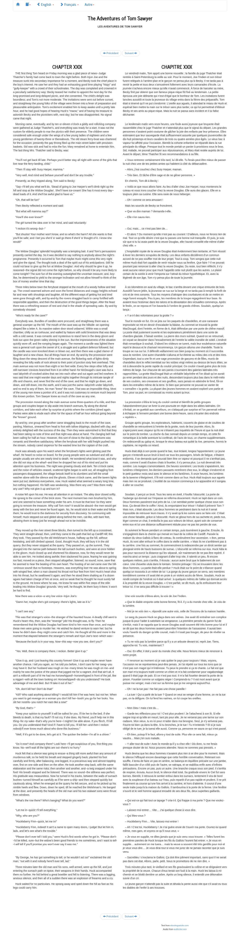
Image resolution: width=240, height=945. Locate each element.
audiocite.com (180, 929)
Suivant (131, 53)
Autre (89, 4)
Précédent (110, 53)
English (45, 4)
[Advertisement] (120, 36)
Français (69, 4)
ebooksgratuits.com (179, 925)
